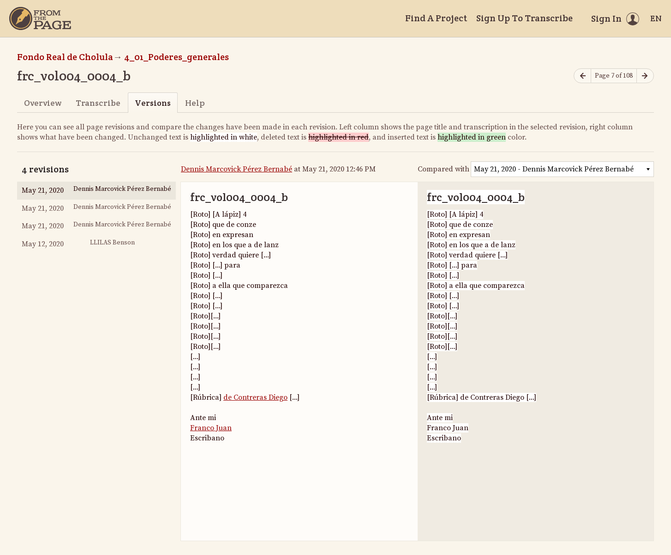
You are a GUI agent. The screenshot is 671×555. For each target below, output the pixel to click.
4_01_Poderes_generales (176, 57)
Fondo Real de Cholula (65, 57)
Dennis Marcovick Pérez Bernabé (236, 169)
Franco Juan (211, 428)
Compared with (443, 169)
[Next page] (645, 76)
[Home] (40, 18)
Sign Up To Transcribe (524, 18)
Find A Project (436, 18)
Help (195, 103)
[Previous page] (582, 76)
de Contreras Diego (255, 397)
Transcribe (98, 103)
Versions (153, 103)
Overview (42, 103)
